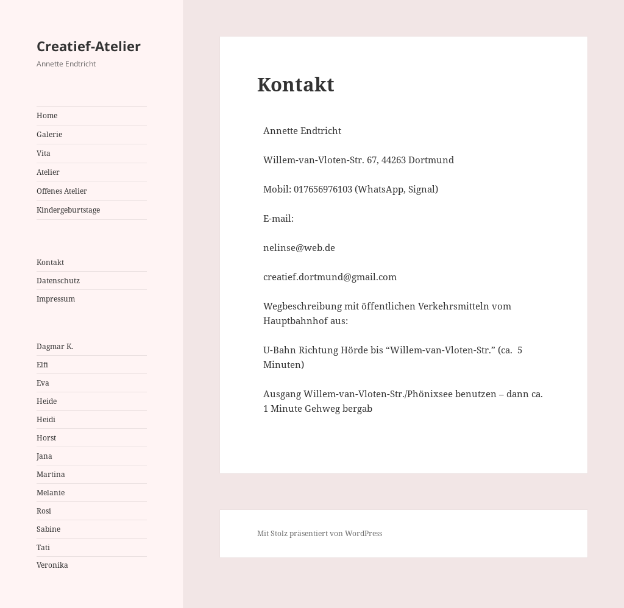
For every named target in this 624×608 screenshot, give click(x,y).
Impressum (56, 299)
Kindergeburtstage (68, 210)
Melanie (51, 492)
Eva (43, 383)
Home (47, 115)
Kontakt (50, 262)
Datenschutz (58, 280)
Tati (43, 547)
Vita (44, 153)
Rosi (44, 511)
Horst (46, 438)
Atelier (48, 172)
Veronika (52, 565)
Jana (44, 456)
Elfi (42, 364)
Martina (51, 474)
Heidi (46, 419)
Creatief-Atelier (89, 46)
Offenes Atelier (62, 191)
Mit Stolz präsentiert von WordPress (319, 533)
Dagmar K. (55, 346)
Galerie (49, 134)
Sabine (48, 529)
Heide (47, 401)
